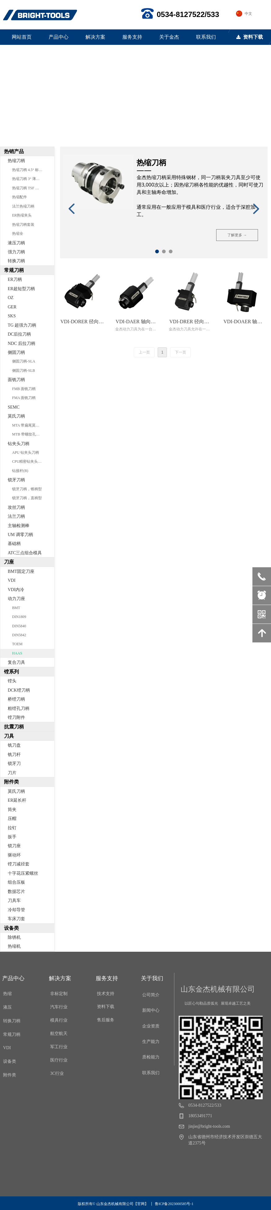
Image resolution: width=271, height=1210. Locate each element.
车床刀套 (16, 918)
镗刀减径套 (18, 864)
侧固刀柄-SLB (23, 370)
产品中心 (58, 37)
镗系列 (11, 671)
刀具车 (14, 900)
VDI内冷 (16, 589)
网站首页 (22, 37)
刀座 (9, 561)
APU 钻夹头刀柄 (25, 452)
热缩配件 (19, 197)
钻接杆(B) (20, 471)
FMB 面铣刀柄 (24, 389)
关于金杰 (169, 37)
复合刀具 (16, 662)
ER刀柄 (15, 279)
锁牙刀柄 (16, 480)
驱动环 (14, 855)
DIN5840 (19, 626)
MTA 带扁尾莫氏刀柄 (29, 425)
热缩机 (14, 946)
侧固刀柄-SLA (23, 361)
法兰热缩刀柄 (23, 206)
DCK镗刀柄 (19, 690)
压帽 (12, 818)
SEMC (14, 407)
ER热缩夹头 (22, 215)
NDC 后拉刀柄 (21, 343)
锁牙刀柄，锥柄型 (27, 489)
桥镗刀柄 (16, 699)
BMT (16, 608)
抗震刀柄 (14, 726)
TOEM (17, 644)
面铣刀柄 (16, 379)
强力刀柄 (16, 252)
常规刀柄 (14, 270)
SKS (12, 316)
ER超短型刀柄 (21, 288)
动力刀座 (16, 598)
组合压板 (16, 882)
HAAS (17, 653)
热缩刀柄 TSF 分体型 (29, 188)
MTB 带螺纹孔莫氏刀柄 (31, 434)
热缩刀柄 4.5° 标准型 (29, 170)
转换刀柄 (16, 261)
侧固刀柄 (16, 352)
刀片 (12, 772)
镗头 (12, 681)
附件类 (11, 781)
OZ (11, 297)
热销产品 (14, 151)
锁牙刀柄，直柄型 (27, 498)
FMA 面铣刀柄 (24, 398)
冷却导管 (16, 910)
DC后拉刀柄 (19, 334)
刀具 (9, 736)
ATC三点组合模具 (25, 553)
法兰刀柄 (16, 516)
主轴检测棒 (18, 525)
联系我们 (206, 37)
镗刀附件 (16, 717)
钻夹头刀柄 (18, 443)
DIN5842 (19, 635)
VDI (11, 580)
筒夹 (12, 809)
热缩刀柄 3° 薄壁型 (27, 179)
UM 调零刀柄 (20, 534)
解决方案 (95, 37)
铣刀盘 (14, 745)
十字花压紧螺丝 (23, 873)
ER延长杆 (17, 800)
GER (12, 307)
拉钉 (12, 828)
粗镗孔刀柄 (18, 708)
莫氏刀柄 (16, 416)
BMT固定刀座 (21, 571)
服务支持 (132, 37)
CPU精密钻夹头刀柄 (28, 461)
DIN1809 (19, 617)
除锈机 (14, 937)
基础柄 (14, 543)
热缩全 (17, 233)
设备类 (11, 928)
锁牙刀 (14, 763)
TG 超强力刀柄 (22, 325)
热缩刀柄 (16, 160)
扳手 (12, 837)
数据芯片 (16, 891)
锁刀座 (14, 845)
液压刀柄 (16, 243)
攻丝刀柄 (16, 507)
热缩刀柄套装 (23, 224)
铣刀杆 (14, 754)
